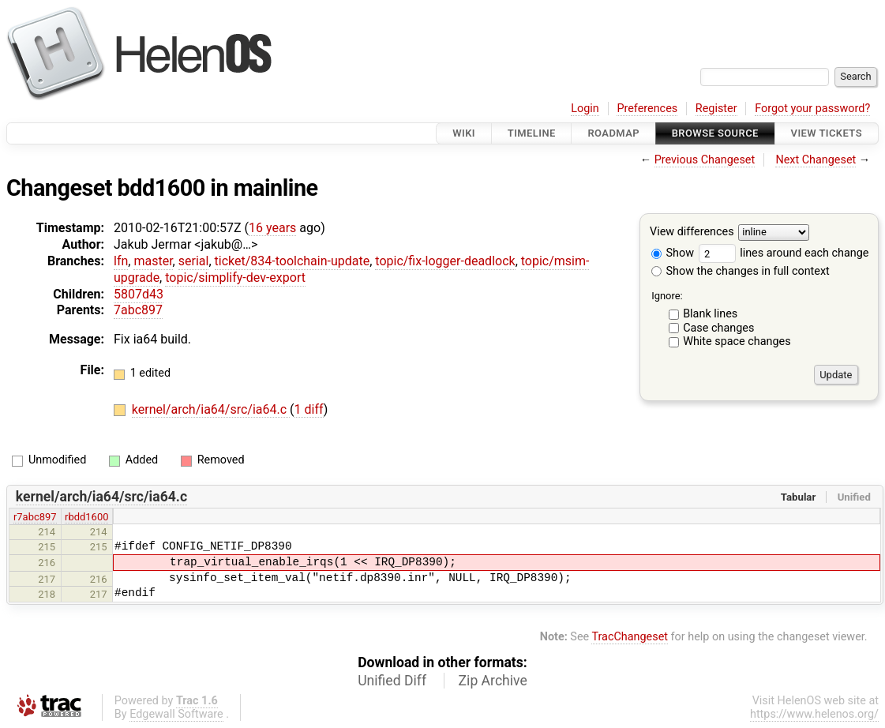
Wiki (463, 133)
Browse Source (715, 133)
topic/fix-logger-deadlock (445, 260)
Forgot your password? (812, 108)
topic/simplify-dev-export (235, 277)
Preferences (647, 108)
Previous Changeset (705, 160)
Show (672, 253)
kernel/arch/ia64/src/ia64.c (211, 409)
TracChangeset (629, 637)
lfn (121, 260)
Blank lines (710, 314)
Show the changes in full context (740, 271)
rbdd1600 (86, 517)
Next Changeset (815, 160)
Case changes (718, 328)
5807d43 (138, 294)
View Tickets (826, 133)
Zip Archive (493, 681)
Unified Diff (392, 681)
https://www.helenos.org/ (814, 714)
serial (193, 260)
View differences (692, 232)
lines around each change (784, 253)
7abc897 (138, 309)
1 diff (309, 409)
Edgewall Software (176, 714)
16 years (272, 227)
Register (716, 108)
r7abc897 (35, 517)
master (152, 260)
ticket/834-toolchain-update (292, 260)
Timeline (532, 133)
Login (585, 108)
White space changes (737, 341)
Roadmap (613, 133)
